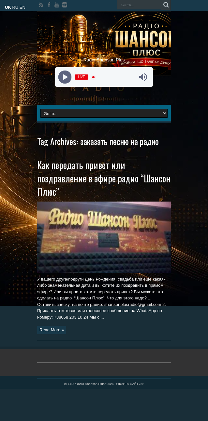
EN (22, 7)
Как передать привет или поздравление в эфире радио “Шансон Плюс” (104, 178)
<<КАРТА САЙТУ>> (129, 384)
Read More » (51, 329)
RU (15, 7)
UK (8, 7)
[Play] (65, 77)
